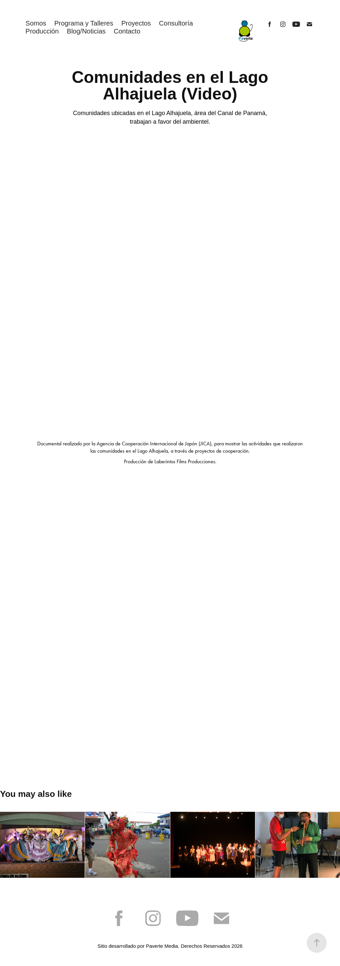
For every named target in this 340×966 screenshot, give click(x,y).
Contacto (127, 31)
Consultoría (176, 23)
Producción (42, 31)
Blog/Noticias (86, 31)
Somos (36, 23)
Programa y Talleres (83, 23)
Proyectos (136, 23)
